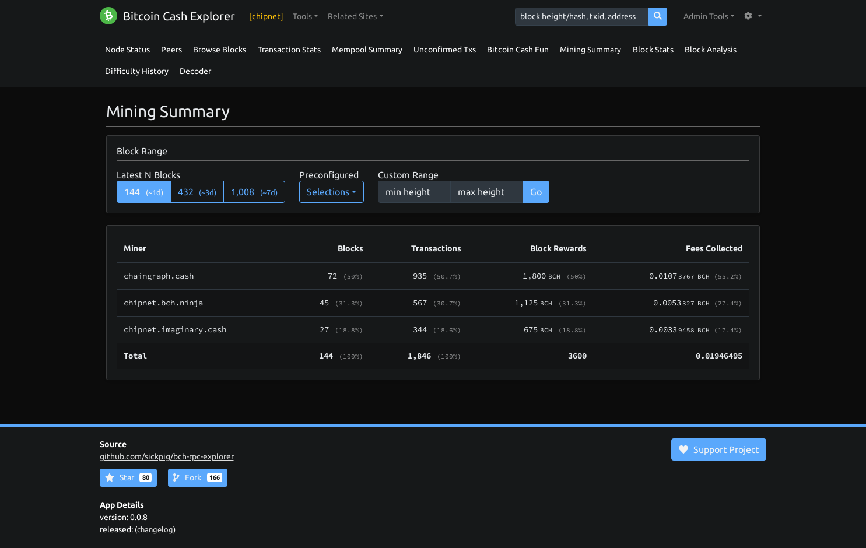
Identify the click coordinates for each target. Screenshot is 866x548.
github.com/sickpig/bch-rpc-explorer (167, 456)
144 (143, 192)
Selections (328, 192)
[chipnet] (266, 16)
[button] (306, 16)
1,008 (254, 192)
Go (536, 192)
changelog (155, 529)
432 (197, 192)
